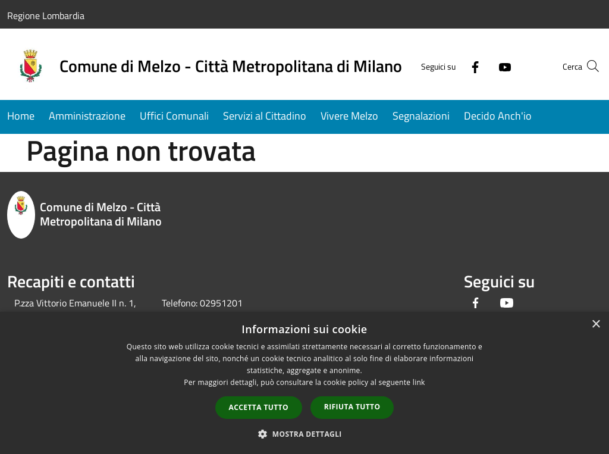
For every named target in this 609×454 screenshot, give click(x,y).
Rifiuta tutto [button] (352, 407)
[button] (304, 434)
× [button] (595, 324)
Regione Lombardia (45, 15)
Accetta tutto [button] (258, 407)
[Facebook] (452, 66)
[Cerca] (587, 66)
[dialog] (304, 383)
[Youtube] (482, 66)
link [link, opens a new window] (419, 382)
